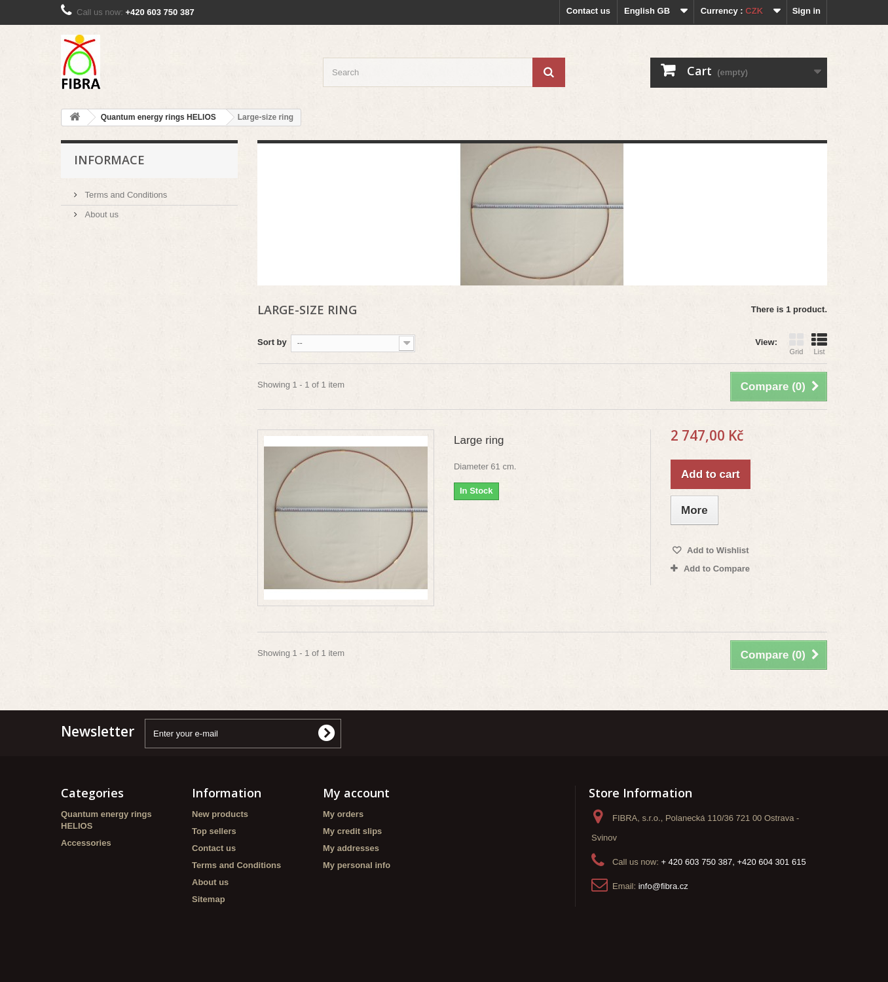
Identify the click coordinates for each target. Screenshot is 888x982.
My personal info (356, 865)
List (819, 343)
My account (356, 793)
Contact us (588, 11)
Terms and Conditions (125, 195)
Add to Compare (717, 568)
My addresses (351, 848)
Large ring (479, 440)
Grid (796, 343)
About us (101, 214)
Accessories (86, 843)
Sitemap (208, 899)
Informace (109, 160)
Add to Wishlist (717, 550)
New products (220, 814)
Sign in (806, 11)
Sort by (272, 342)
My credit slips (352, 831)
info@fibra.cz (663, 886)
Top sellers (214, 831)
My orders (343, 814)
